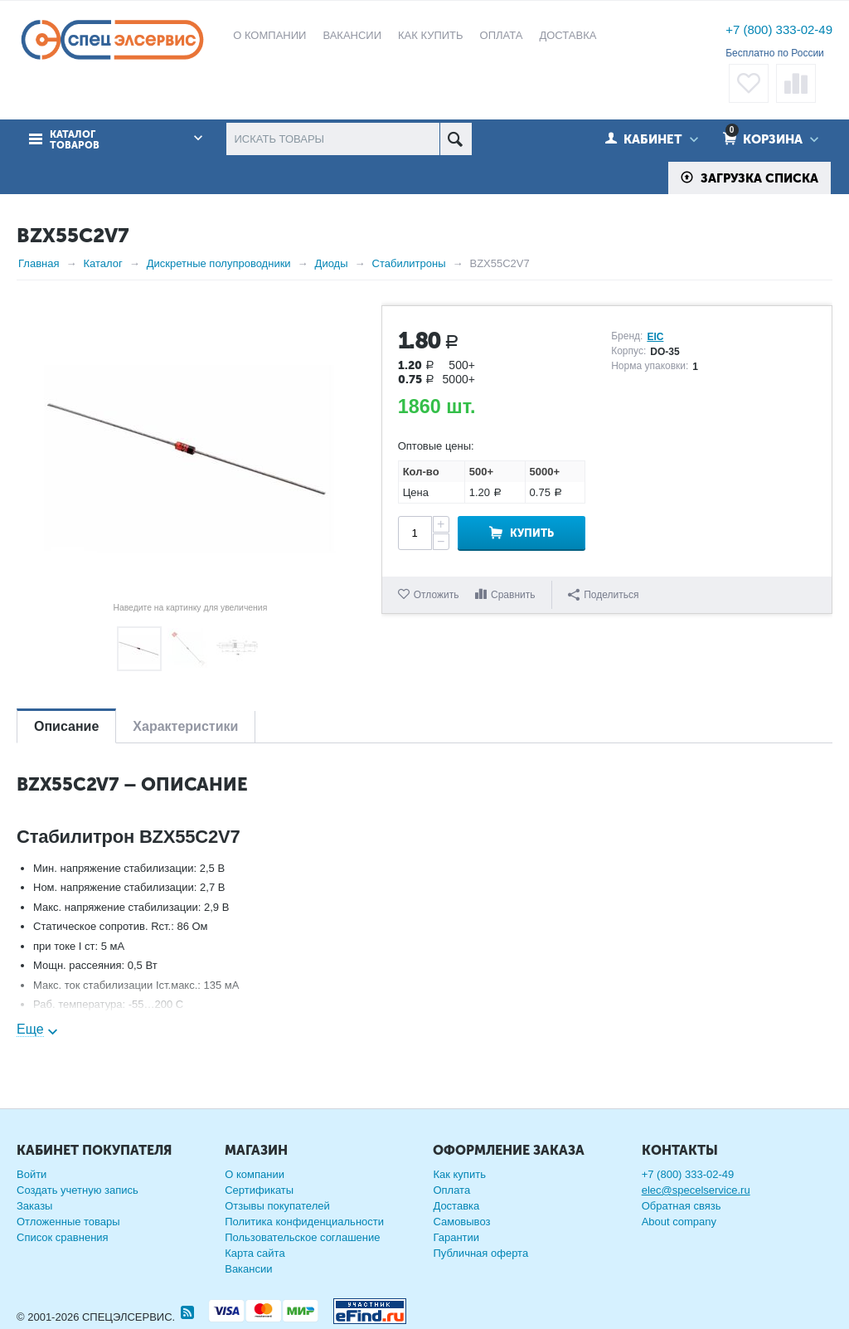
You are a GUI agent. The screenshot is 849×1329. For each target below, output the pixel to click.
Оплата (451, 1190)
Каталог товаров (74, 140)
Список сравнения (63, 1237)
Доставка (456, 1206)
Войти (31, 1174)
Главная (38, 263)
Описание (66, 726)
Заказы (34, 1206)
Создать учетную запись (77, 1190)
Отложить (436, 595)
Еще (30, 1029)
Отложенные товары (68, 1221)
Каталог (102, 263)
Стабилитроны (409, 263)
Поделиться (603, 595)
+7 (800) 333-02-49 (778, 29)
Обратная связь (681, 1206)
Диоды (331, 263)
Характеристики (185, 726)
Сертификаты (259, 1190)
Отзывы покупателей (277, 1206)
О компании (254, 1174)
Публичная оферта (480, 1253)
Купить (532, 533)
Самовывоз (461, 1221)
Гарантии (456, 1237)
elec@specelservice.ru (696, 1190)
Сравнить (513, 595)
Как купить (459, 1174)
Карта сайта (254, 1253)
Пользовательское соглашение (302, 1237)
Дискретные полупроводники (219, 263)
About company (679, 1221)
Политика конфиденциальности (304, 1221)
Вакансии (248, 1269)
